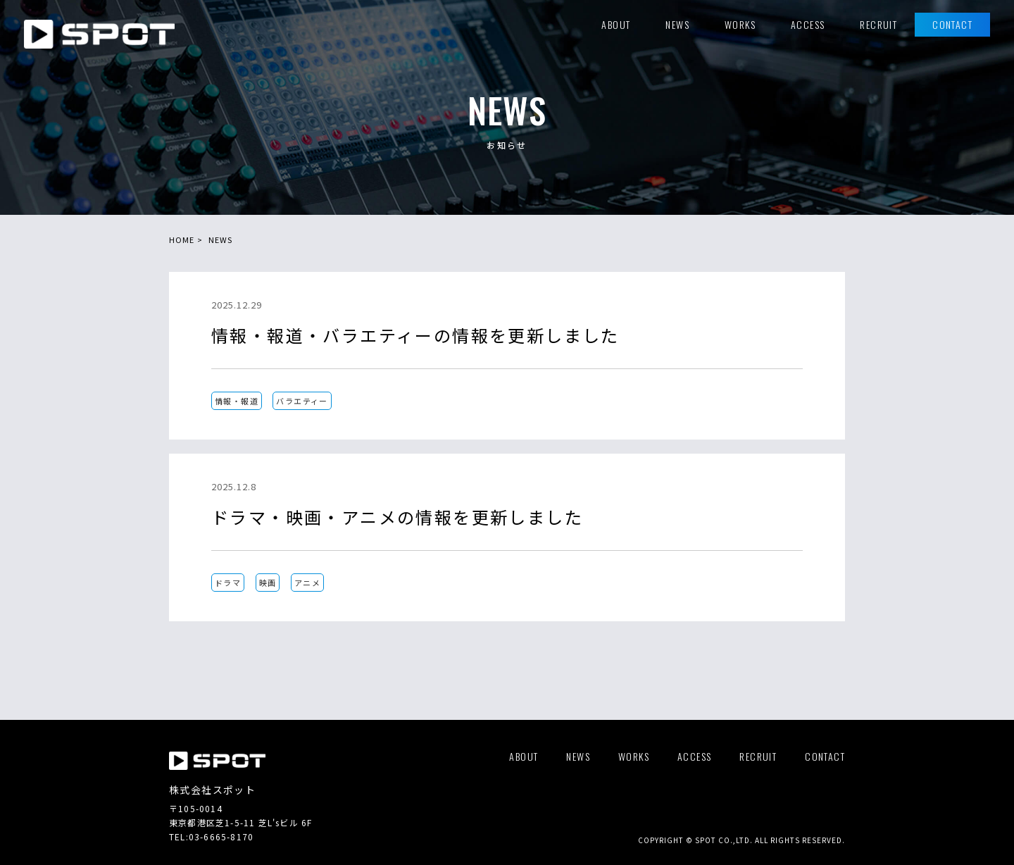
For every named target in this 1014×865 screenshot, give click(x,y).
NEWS (220, 239)
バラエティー (301, 400)
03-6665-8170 (221, 836)
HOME (181, 239)
